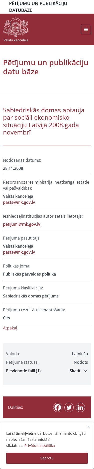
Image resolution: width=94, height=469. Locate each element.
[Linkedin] (80, 407)
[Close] (89, 426)
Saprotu (47, 458)
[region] (47, 445)
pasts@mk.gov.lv (19, 202)
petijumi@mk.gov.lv (21, 224)
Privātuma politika (40, 445)
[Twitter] (69, 407)
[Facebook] (57, 407)
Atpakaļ (10, 328)
